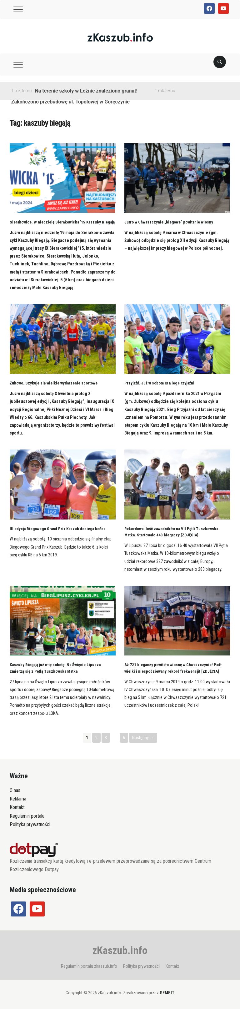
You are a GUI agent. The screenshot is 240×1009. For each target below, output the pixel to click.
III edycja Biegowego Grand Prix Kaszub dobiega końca (57, 528)
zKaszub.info (120, 950)
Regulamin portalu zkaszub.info (89, 966)
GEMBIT (167, 992)
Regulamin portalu (27, 816)
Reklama (18, 799)
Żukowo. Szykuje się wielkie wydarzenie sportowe (54, 383)
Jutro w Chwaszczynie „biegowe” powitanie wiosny (168, 222)
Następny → (143, 737)
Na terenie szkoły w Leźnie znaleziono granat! (86, 91)
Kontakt (17, 807)
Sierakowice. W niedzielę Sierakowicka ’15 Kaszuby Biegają (62, 222)
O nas (15, 790)
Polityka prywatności (30, 824)
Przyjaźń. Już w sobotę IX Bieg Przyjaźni (159, 383)
